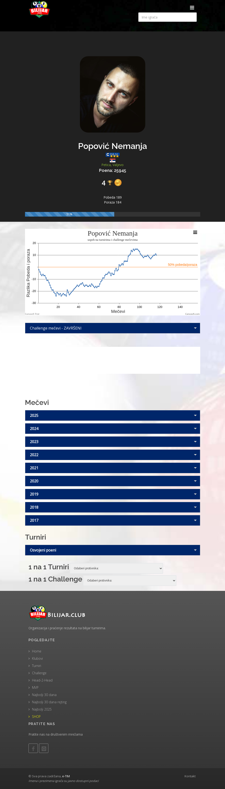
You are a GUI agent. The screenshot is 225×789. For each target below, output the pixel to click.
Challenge (39, 673)
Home (36, 651)
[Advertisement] (113, 359)
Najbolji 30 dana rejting (49, 702)
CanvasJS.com (192, 313)
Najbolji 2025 (42, 709)
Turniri (36, 665)
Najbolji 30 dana (44, 695)
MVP (35, 687)
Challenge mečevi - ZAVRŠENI (56, 328)
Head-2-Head (42, 680)
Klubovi (37, 658)
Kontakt (190, 776)
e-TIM (66, 776)
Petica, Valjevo (112, 165)
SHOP (36, 716)
